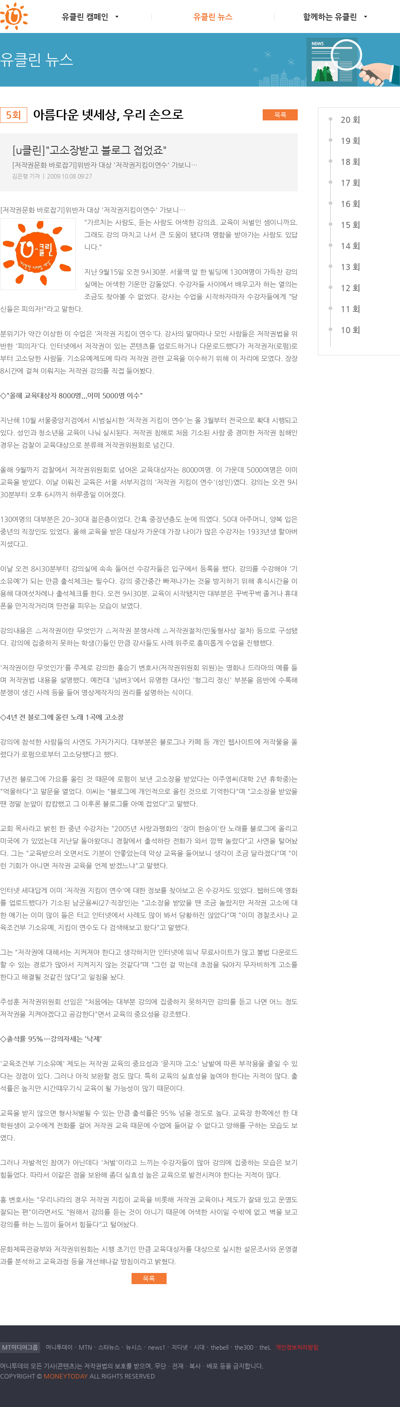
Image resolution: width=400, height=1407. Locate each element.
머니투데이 (59, 1347)
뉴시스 (134, 1347)
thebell (219, 1347)
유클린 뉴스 (213, 16)
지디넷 (180, 1347)
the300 (244, 1347)
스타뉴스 (109, 1347)
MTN (85, 1347)
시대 (199, 1347)
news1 (156, 1347)
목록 (280, 115)
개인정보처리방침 (296, 1347)
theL (265, 1347)
